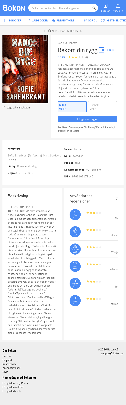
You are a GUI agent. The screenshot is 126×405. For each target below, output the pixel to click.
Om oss (6, 356)
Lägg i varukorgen (87, 119)
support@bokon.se (111, 353)
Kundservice (9, 364)
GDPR (5, 371)
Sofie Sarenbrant (67, 42)
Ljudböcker (38, 20)
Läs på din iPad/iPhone (15, 383)
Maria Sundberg (52, 155)
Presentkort (63, 20)
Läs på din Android (12, 387)
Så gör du (88, 20)
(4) (86, 57)
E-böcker (12, 20)
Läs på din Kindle (11, 391)
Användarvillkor (11, 367)
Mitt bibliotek (113, 20)
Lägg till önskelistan (16, 107)
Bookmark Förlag (27, 166)
